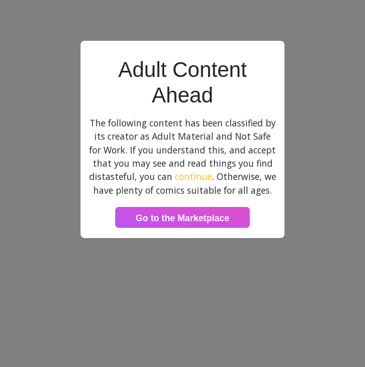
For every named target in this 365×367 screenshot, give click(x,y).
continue (193, 176)
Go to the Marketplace (182, 218)
